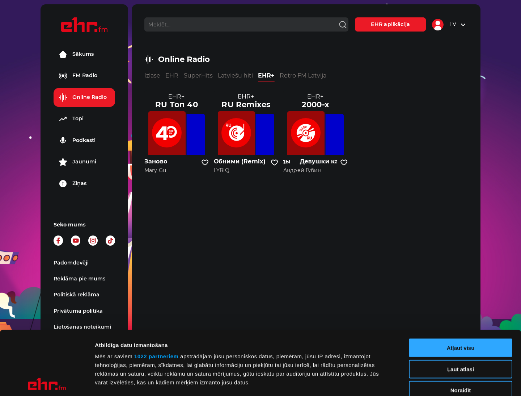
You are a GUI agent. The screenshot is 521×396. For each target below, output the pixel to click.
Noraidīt (460, 327)
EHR (171, 75)
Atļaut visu (461, 284)
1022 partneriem (156, 292)
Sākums (76, 54)
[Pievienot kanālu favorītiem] (205, 162)
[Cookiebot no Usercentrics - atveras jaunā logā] (47, 381)
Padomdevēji (71, 262)
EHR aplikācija (390, 24)
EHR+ (266, 75)
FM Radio (78, 75)
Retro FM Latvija (303, 75)
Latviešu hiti (235, 75)
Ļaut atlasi (460, 305)
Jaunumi (77, 162)
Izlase (152, 75)
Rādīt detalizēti (394, 382)
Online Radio (83, 97)
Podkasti (77, 140)
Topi (71, 118)
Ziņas (72, 183)
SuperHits (198, 75)
